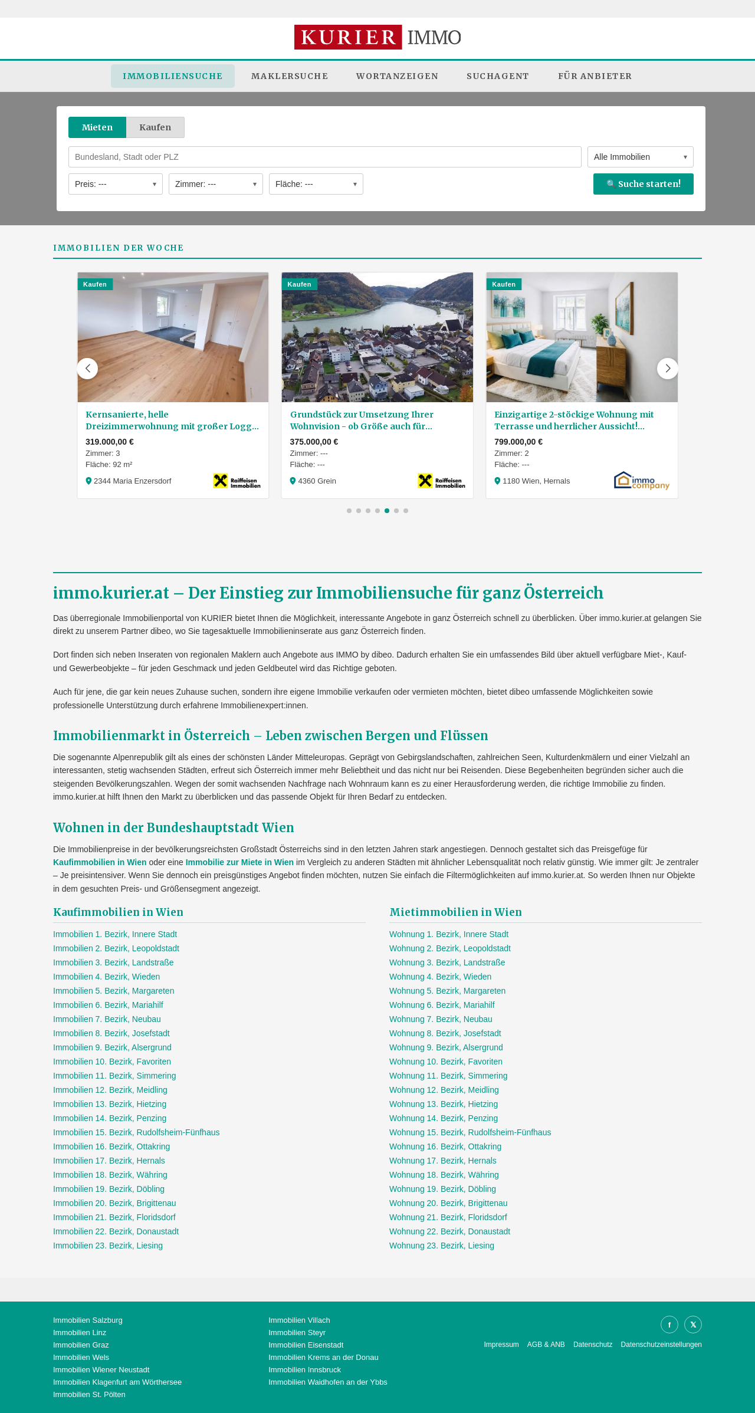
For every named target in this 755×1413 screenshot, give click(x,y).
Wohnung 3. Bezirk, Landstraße (447, 962)
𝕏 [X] (693, 1324)
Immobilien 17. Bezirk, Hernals (109, 1160)
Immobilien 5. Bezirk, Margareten (113, 990)
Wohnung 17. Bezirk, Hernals (443, 1160)
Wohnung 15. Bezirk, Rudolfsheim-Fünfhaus (470, 1132)
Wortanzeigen (397, 76)
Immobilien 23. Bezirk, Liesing (108, 1245)
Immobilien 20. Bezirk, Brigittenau (114, 1203)
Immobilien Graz (81, 1344)
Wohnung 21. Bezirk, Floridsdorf (448, 1217)
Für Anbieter (595, 76)
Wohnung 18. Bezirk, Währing (444, 1174)
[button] (87, 368)
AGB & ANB (546, 1344)
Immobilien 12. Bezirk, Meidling (110, 1090)
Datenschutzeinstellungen (661, 1344)
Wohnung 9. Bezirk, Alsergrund (446, 1047)
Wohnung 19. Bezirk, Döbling (442, 1189)
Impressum (501, 1344)
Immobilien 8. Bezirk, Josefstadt (111, 1033)
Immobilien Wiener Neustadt (101, 1369)
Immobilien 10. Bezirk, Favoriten (112, 1061)
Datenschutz (593, 1344)
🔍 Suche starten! (643, 184)
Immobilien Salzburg (88, 1320)
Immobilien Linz (79, 1332)
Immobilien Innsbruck (304, 1369)
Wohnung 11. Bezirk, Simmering (448, 1075)
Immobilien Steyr (297, 1332)
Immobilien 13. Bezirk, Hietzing (109, 1104)
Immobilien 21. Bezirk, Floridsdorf (114, 1217)
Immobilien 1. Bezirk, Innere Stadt (115, 934)
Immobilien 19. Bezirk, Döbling (109, 1189)
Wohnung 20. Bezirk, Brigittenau (448, 1203)
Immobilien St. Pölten (89, 1394)
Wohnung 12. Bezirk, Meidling (444, 1090)
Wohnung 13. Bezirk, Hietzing (443, 1104)
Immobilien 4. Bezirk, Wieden (106, 976)
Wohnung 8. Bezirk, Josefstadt (445, 1033)
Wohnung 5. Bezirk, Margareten (447, 990)
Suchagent (498, 76)
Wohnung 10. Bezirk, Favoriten (446, 1061)
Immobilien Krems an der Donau (323, 1357)
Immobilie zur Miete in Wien (240, 862)
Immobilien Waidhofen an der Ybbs (328, 1382)
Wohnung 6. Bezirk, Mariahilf (442, 1005)
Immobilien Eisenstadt (305, 1344)
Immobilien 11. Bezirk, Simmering (114, 1075)
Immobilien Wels (81, 1357)
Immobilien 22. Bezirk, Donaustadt (116, 1231)
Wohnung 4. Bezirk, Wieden (440, 976)
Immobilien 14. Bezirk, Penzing (109, 1118)
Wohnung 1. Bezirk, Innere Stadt (448, 934)
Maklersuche (290, 76)
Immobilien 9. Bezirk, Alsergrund (112, 1047)
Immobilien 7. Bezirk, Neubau (107, 1019)
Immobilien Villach (299, 1320)
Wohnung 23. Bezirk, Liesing (441, 1245)
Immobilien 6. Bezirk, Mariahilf (108, 1005)
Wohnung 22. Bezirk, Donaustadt (449, 1231)
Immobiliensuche (173, 76)
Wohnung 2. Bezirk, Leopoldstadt (450, 948)
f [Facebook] (669, 1324)
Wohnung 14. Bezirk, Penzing (443, 1118)
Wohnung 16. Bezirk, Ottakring (445, 1146)
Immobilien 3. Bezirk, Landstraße (113, 962)
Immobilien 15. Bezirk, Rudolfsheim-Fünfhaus (136, 1132)
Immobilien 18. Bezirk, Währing (110, 1174)
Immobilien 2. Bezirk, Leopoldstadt (116, 948)
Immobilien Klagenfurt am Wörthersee (117, 1382)
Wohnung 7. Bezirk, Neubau (441, 1019)
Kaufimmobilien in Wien (100, 862)
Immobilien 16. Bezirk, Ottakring (111, 1146)
